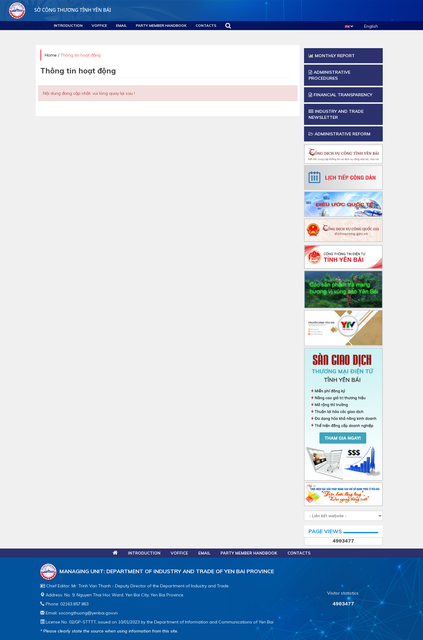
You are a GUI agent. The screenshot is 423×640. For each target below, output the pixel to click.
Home (51, 55)
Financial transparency (340, 94)
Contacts (206, 25)
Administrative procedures (329, 75)
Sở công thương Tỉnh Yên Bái (60, 10)
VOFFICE (99, 25)
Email (121, 25)
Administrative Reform (339, 134)
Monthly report (332, 55)
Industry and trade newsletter (336, 114)
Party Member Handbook (161, 25)
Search (228, 26)
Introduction (68, 25)
